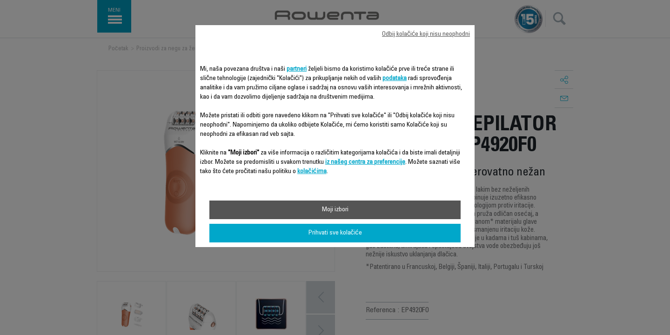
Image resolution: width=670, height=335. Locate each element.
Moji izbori (335, 210)
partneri (297, 69)
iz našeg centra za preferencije (365, 162)
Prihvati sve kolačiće (335, 233)
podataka (394, 78)
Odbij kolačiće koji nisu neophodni (426, 34)
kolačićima (312, 171)
